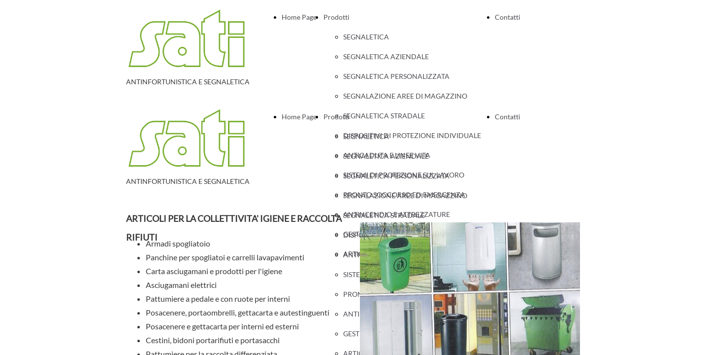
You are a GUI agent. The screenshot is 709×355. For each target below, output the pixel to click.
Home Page (299, 17)
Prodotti (336, 17)
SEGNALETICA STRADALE (384, 215)
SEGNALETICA (366, 37)
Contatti (507, 17)
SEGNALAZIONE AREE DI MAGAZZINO (405, 96)
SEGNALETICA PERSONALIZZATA (396, 76)
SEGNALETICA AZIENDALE (386, 56)
